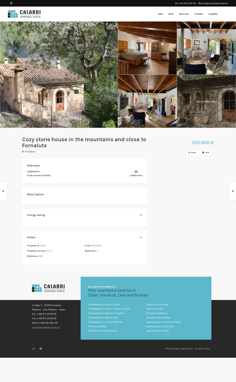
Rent (171, 13)
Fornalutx (30, 151)
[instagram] (11, 3)
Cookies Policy (202, 348)
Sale (160, 13)
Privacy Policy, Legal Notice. (179, 348)
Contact (198, 13)
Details (31, 237)
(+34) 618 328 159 (187, 3)
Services (184, 13)
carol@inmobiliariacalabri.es (213, 3)
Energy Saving (36, 215)
